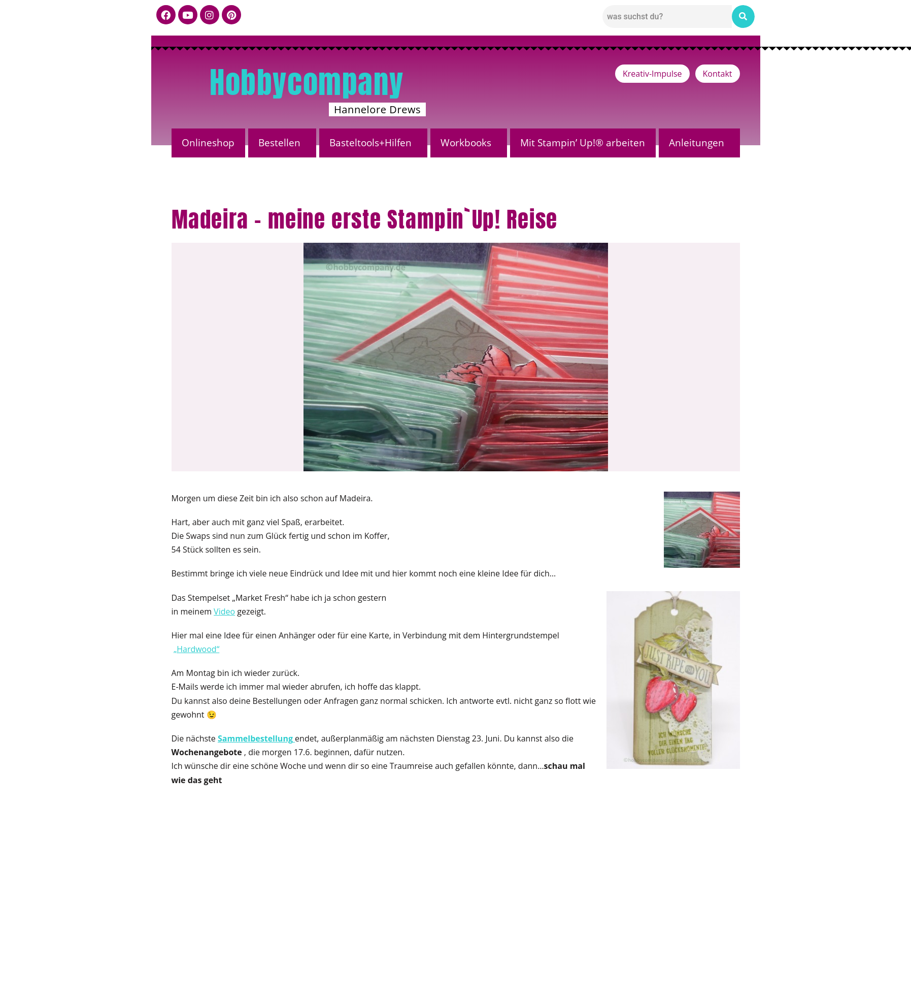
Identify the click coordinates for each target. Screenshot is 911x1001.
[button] (282, 142)
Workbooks (466, 142)
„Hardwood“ (197, 649)
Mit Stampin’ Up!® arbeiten (582, 142)
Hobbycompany (306, 82)
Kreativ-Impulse (652, 73)
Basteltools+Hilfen (370, 142)
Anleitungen (696, 142)
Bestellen (279, 142)
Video (224, 611)
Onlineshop (208, 142)
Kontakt (717, 73)
